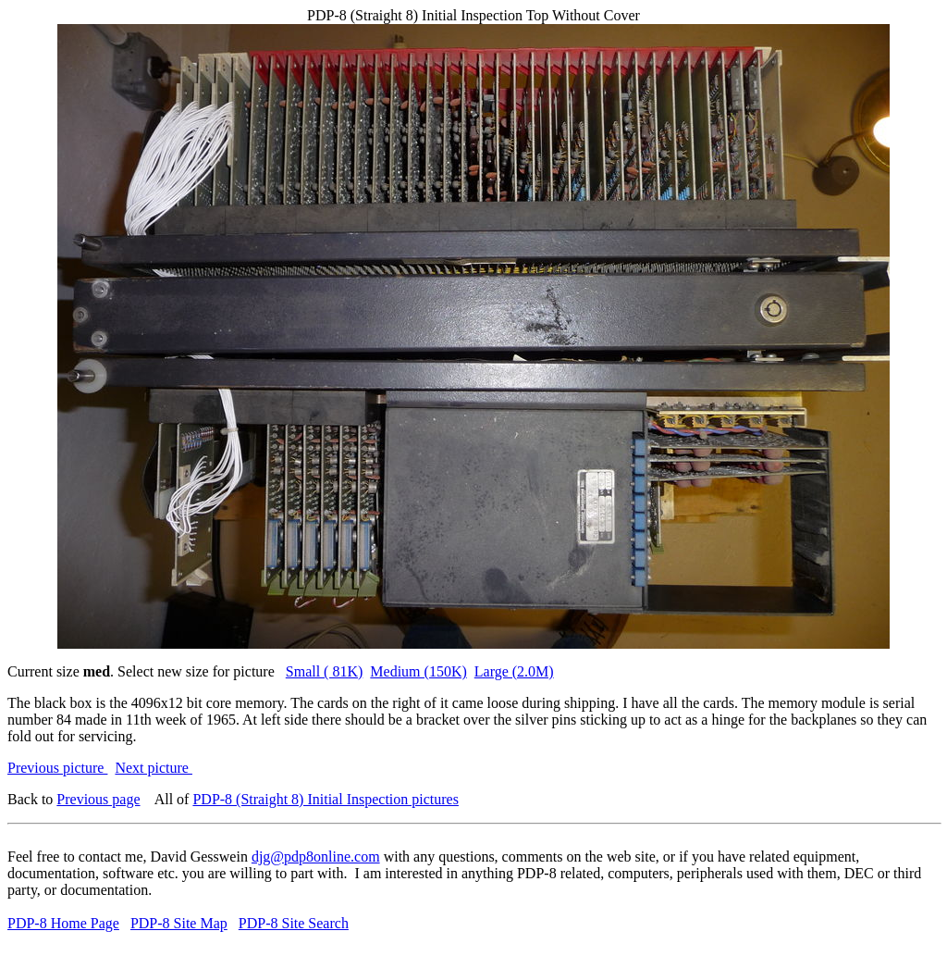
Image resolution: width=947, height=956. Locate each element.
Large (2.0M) (514, 671)
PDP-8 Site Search (294, 923)
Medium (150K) (418, 671)
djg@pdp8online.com (316, 856)
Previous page (98, 799)
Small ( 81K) (324, 671)
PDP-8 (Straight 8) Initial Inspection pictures (325, 799)
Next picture (153, 768)
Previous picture (57, 768)
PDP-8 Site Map (179, 923)
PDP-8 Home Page (63, 923)
